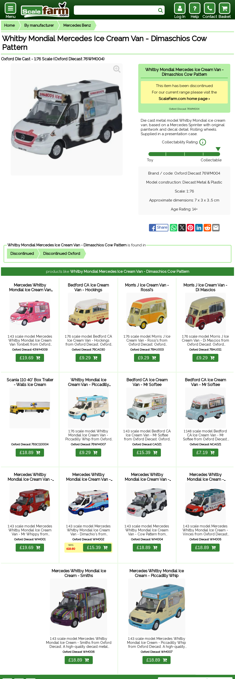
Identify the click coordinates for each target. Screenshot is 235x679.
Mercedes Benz (77, 25)
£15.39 (147, 448)
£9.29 (88, 355)
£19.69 (30, 355)
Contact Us (92, 672)
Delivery (56, 672)
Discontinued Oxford (61, 253)
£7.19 (205, 448)
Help (42, 672)
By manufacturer (39, 25)
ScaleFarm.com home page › (184, 99)
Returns (72, 672)
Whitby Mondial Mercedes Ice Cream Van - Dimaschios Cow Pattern (67, 245)
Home (9, 25)
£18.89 (30, 448)
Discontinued (22, 253)
